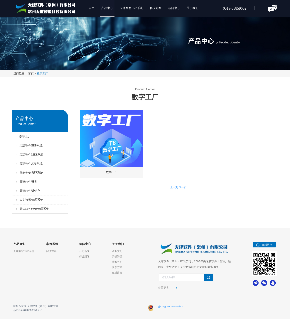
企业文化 (117, 251)
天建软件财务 (28, 181)
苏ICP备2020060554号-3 (27, 310)
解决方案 (51, 251)
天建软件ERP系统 (31, 145)
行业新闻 (84, 256)
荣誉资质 (117, 256)
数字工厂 (42, 73)
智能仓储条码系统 (31, 172)
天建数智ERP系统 (23, 251)
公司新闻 (84, 251)
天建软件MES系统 (31, 154)
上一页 (174, 187)
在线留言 (117, 272)
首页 (32, 73)
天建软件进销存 (29, 190)
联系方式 (117, 267)
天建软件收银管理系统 (34, 208)
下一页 (182, 187)
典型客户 (117, 261)
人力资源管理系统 (31, 199)
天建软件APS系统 (31, 163)
